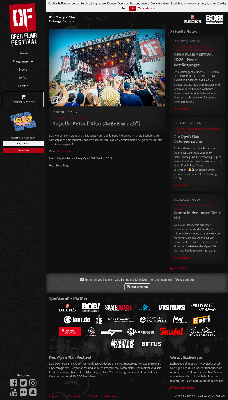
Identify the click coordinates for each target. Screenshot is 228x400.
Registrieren (23, 143)
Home (23, 53)
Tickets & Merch (23, 99)
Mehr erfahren (146, 8)
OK (132, 8)
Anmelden (23, 150)
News (23, 70)
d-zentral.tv (64, 151)
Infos (23, 78)
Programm (23, 61)
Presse (23, 86)
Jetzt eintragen (137, 286)
